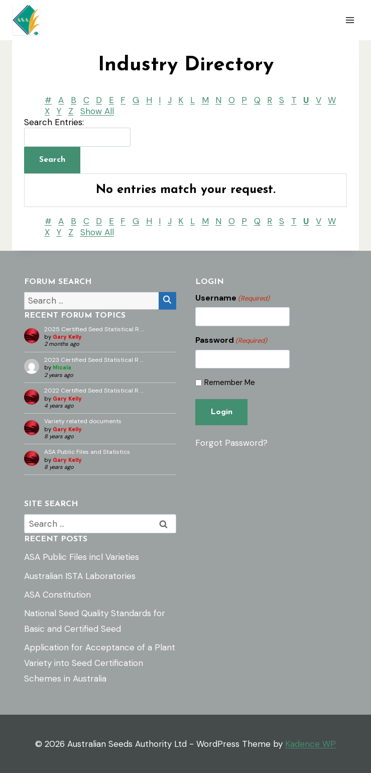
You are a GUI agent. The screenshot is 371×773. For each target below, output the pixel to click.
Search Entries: (54, 122)
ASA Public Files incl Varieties (81, 556)
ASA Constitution (57, 594)
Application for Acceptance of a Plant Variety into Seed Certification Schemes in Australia (99, 663)
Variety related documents (82, 421)
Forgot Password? (231, 442)
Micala (62, 367)
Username (232, 298)
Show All (97, 111)
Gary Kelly (67, 336)
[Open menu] (349, 20)
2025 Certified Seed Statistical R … (94, 329)
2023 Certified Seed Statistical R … (94, 360)
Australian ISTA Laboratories (80, 576)
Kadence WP (310, 743)
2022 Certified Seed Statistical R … (94, 390)
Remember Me (229, 383)
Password (231, 340)
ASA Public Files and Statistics (87, 452)
